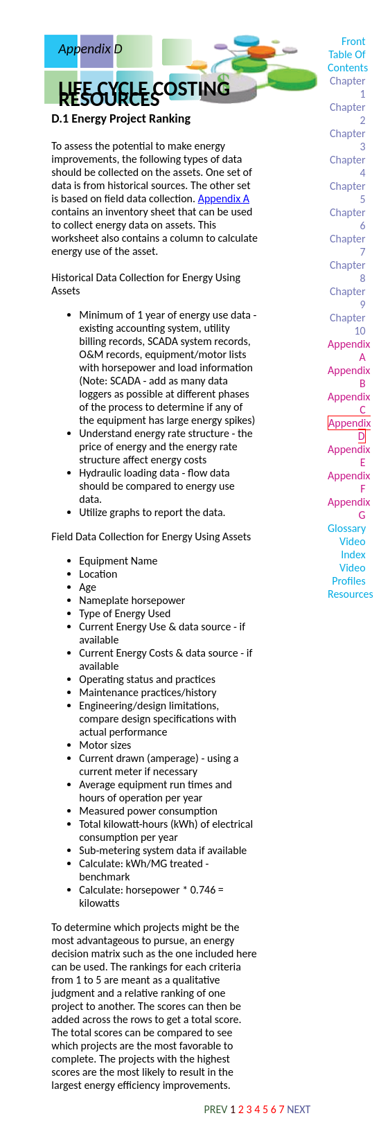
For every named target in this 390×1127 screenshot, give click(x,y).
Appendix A (223, 198)
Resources (350, 594)
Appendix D (349, 429)
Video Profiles (348, 574)
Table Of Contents (348, 61)
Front (354, 41)
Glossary (347, 528)
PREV (216, 1109)
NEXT (298, 1109)
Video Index (352, 548)
